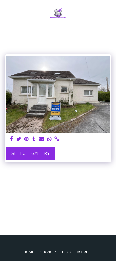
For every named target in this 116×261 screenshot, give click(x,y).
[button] (7, 12)
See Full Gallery (30, 153)
